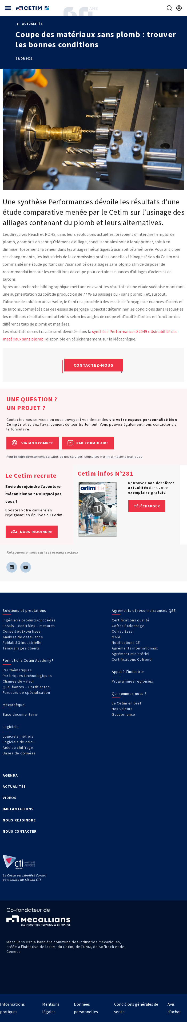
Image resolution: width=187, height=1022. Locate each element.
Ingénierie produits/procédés (29, 620)
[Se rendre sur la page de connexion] (179, 8)
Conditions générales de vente (136, 1007)
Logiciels (11, 726)
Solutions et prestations (24, 610)
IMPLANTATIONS (18, 808)
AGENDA (10, 775)
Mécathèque (14, 704)
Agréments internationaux (135, 648)
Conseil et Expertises (22, 631)
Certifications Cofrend (132, 659)
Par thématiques (17, 670)
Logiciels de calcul (19, 741)
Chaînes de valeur (18, 681)
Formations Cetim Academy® (28, 660)
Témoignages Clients (21, 648)
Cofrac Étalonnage (128, 625)
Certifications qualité (131, 620)
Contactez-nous (93, 365)
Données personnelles (86, 1007)
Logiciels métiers (18, 736)
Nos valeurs (122, 708)
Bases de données (19, 753)
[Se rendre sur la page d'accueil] (33, 8)
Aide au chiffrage (18, 747)
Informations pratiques (124, 457)
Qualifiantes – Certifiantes (26, 686)
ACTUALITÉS (14, 786)
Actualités (29, 24)
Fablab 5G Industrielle (22, 642)
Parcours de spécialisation (26, 692)
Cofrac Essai (123, 631)
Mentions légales (50, 1007)
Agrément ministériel (130, 653)
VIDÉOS (10, 797)
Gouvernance (123, 714)
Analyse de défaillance (23, 637)
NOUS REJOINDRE (19, 820)
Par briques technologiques (27, 675)
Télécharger (147, 506)
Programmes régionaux (132, 681)
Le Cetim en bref (126, 703)
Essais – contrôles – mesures (29, 625)
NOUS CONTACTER (20, 831)
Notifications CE (126, 642)
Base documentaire (20, 714)
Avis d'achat (174, 1007)
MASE (116, 637)
